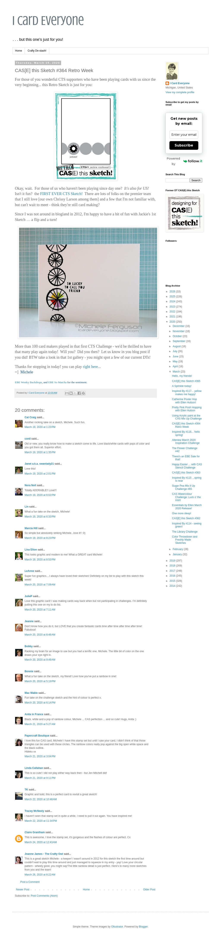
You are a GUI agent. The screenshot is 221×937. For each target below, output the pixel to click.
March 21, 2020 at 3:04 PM (40, 756)
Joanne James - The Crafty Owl (44, 853)
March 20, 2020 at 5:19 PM (40, 681)
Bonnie (29, 671)
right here (90, 366)
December (179, 326)
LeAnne (29, 571)
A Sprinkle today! (181, 386)
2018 (173, 565)
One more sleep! (181, 513)
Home (18, 50)
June (176, 356)
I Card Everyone (48, 20)
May (175, 361)
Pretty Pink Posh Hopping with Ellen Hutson (187, 409)
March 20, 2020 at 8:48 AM (40, 634)
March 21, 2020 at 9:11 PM (40, 777)
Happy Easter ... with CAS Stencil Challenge (187, 466)
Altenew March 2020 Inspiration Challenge (186, 442)
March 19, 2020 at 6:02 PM (40, 495)
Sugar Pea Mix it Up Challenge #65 (183, 487)
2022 (173, 311)
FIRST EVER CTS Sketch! (61, 194)
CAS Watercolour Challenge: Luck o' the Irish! (186, 497)
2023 (173, 306)
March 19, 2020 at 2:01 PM (40, 473)
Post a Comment (29, 881)
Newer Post (22, 889)
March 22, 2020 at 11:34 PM (41, 820)
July (175, 351)
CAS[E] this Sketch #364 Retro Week (186, 425)
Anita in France (34, 714)
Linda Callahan (34, 768)
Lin (26, 506)
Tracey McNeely (34, 810)
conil (28, 438)
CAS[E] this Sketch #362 (186, 518)
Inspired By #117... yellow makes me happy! (187, 393)
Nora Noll (30, 485)
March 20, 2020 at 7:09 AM (40, 584)
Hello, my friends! (182, 375)
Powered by (184, 161)
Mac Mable (31, 692)
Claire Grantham (35, 832)
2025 (173, 296)
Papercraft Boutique (37, 735)
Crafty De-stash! (37, 50)
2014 (173, 585)
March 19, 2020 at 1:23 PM (40, 427)
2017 (173, 570)
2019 (173, 560)
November (179, 331)
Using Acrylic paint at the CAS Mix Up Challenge (187, 417)
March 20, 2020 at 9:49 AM (40, 659)
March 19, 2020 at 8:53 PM (40, 559)
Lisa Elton (31, 549)
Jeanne (29, 621)
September (179, 341)
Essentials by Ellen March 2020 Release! (187, 507)
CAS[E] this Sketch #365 (186, 381)
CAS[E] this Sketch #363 (186, 472)
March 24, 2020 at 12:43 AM (41, 842)
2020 (173, 321)
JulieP (28, 596)
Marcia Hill (31, 528)
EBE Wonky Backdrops (28, 382)
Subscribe (184, 145)
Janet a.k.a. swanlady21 (39, 463)
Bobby (29, 646)
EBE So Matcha (57, 382)
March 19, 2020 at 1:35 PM (40, 452)
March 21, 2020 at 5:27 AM (40, 724)
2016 (173, 575)
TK (26, 789)
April (175, 366)
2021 (173, 316)
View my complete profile (180, 92)
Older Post (149, 889)
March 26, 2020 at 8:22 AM (40, 874)
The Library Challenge (184, 531)
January (178, 554)
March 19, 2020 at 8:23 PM (40, 537)
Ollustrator (117, 926)
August (177, 346)
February (178, 549)
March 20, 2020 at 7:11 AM (40, 609)
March (177, 371)
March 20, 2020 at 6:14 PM (40, 702)
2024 (173, 301)
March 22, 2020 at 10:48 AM (41, 799)
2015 (173, 580)
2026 (173, 291)
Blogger (143, 926)
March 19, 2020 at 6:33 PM (40, 516)
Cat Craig (30, 417)
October (178, 336)
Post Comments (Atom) (44, 895)
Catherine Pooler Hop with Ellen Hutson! (184, 401)
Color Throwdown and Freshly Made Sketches (184, 539)
